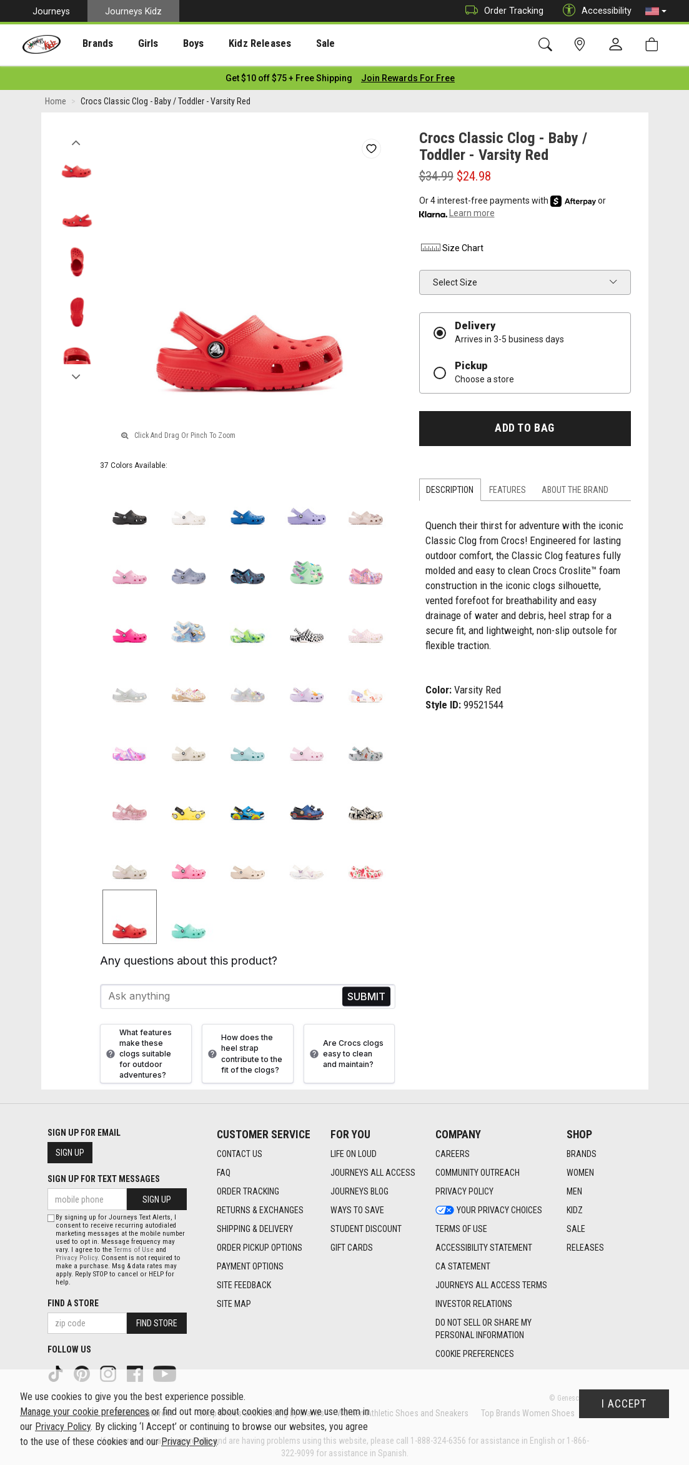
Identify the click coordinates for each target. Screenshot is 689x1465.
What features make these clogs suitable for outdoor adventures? (137, 1050)
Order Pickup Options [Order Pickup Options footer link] (259, 1244)
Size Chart (451, 245)
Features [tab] (507, 487)
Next (76, 370)
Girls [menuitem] (136, 44)
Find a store (73, 1300)
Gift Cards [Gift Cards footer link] (351, 1244)
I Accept (624, 1404)
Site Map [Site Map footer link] (234, 1301)
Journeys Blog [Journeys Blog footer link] (359, 1188)
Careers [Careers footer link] (452, 1151)
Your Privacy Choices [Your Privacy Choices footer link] (488, 1207)
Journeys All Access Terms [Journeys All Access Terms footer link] (491, 1282)
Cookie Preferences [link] (474, 1351)
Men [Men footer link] (574, 1188)
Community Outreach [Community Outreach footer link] (477, 1169)
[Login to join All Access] (289, 75)
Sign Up (70, 1150)
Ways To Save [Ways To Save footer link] (357, 1207)
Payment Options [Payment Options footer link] (250, 1263)
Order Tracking (501, 11)
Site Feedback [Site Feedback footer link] (244, 1282)
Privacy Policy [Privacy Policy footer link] (464, 1188)
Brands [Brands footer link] (582, 1151)
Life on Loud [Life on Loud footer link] (353, 1151)
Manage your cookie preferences (84, 1412)
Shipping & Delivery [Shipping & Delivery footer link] (255, 1226)
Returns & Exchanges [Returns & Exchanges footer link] (260, 1207)
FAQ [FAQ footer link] (223, 1169)
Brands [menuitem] (91, 44)
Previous (76, 136)
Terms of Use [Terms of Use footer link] (461, 1226)
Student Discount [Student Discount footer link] (366, 1226)
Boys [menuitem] (177, 44)
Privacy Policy (76, 1255)
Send (366, 993)
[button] (656, 11)
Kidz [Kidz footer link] (575, 1207)
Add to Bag (524, 425)
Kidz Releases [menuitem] (238, 44)
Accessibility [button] (594, 11)
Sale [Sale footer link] (576, 1226)
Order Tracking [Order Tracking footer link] (248, 1188)
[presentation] (91, 44)
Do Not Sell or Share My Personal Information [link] (483, 1325)
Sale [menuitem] (299, 44)
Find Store (156, 1320)
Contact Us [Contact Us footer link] (239, 1151)
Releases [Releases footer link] (585, 1244)
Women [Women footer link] (580, 1169)
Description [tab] (449, 487)
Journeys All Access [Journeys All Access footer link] (372, 1169)
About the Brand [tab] (575, 487)
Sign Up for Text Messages (103, 1176)
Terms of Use (134, 1247)
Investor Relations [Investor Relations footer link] (473, 1301)
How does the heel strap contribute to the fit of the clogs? (243, 1050)
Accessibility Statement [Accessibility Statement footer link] (483, 1244)
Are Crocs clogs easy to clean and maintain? (345, 1050)
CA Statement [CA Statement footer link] (462, 1263)
